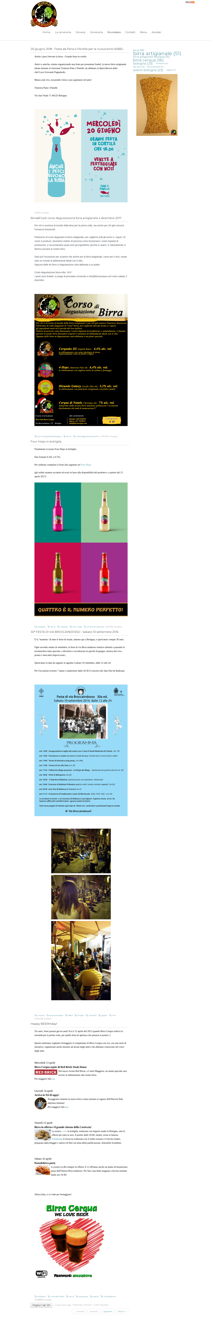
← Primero (79, 1311)
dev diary (139, 66)
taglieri (171, 70)
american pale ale (95, 626)
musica (41, 1015)
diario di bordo (155, 66)
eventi (96, 1296)
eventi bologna (148, 70)
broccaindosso (56, 1015)
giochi (104, 1015)
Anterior (94, 1311)
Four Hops (86, 464)
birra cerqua (148, 60)
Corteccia (57, 1139)
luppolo (64, 626)
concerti (92, 1015)
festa (70, 1015)
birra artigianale (157, 53)
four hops (77, 626)
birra (69, 436)
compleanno (110, 1296)
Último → (122, 1311)
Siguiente (107, 1311)
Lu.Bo (64, 1131)
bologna (42, 626)
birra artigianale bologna (49, 436)
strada (81, 1015)
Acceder (156, 32)
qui (53, 1078)
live (114, 1015)
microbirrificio (57, 1296)
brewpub (83, 1296)
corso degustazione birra (88, 436)
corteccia (162, 63)
